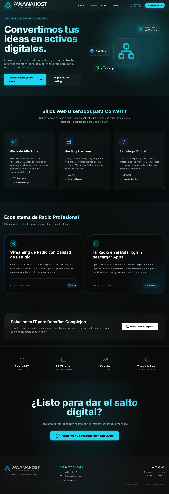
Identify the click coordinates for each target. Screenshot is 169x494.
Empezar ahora (155, 5)
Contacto (115, 5)
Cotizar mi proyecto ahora (25, 79)
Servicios (81, 5)
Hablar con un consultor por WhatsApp (84, 436)
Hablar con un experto (140, 326)
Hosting (93, 5)
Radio (103, 5)
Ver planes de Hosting (61, 79)
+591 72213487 (134, 4)
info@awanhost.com (134, 6)
